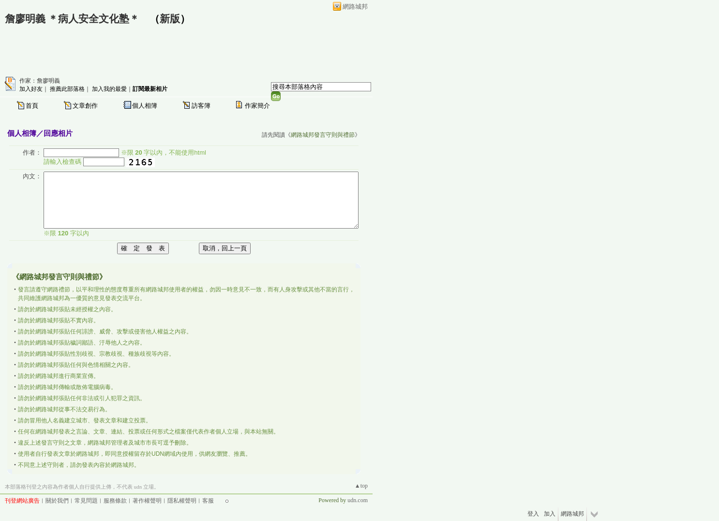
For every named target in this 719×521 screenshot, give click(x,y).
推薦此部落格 (67, 89)
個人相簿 (144, 105)
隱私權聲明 (181, 500)
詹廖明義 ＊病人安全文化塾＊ (72, 19)
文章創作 (85, 105)
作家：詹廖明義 (39, 80)
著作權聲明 (147, 500)
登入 (533, 513)
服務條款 (115, 500)
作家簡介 (257, 105)
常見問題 (86, 500)
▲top (361, 485)
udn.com (357, 500)
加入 (549, 513)
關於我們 (57, 500)
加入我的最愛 (109, 89)
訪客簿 (201, 105)
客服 (208, 500)
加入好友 (31, 89)
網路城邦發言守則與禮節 (323, 134)
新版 (170, 19)
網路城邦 (355, 6)
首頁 (32, 105)
